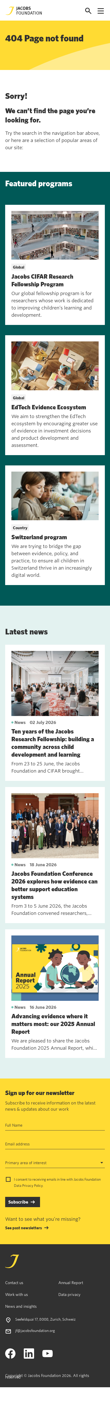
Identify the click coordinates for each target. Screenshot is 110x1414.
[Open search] (88, 11)
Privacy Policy (32, 1185)
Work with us (16, 1294)
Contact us (14, 1282)
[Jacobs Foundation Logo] (23, 10)
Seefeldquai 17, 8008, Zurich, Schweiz (45, 1319)
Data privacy (69, 1294)
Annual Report (70, 1282)
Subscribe (18, 1202)
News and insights (21, 1306)
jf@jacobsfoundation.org (35, 1330)
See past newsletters (23, 1227)
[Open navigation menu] (101, 11)
